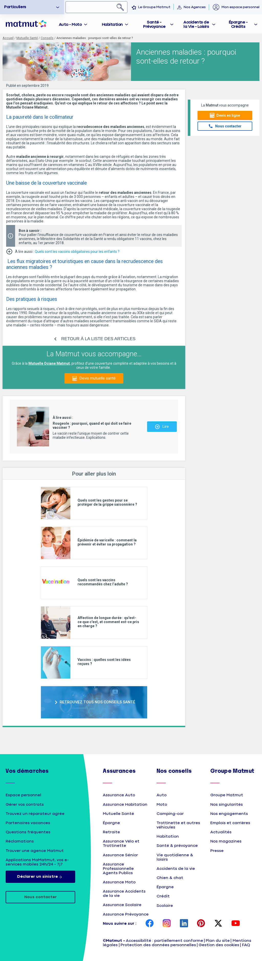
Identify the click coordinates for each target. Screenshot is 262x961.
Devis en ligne (228, 115)
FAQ (246, 945)
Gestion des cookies (219, 945)
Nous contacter (228, 126)
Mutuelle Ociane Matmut (49, 363)
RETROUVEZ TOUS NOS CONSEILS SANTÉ (97, 702)
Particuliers (15, 7)
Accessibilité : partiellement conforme (164, 941)
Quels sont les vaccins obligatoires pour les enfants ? (77, 252)
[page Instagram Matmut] (167, 923)
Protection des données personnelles (158, 945)
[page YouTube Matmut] (236, 923)
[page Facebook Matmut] (150, 923)
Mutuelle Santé (27, 38)
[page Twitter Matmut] (218, 923)
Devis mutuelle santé (97, 378)
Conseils (47, 38)
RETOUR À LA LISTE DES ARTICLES (98, 338)
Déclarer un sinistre (40, 876)
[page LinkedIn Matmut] (184, 923)
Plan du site (218, 941)
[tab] (73, 23)
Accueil (8, 38)
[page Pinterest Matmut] (201, 923)
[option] (32, 7)
